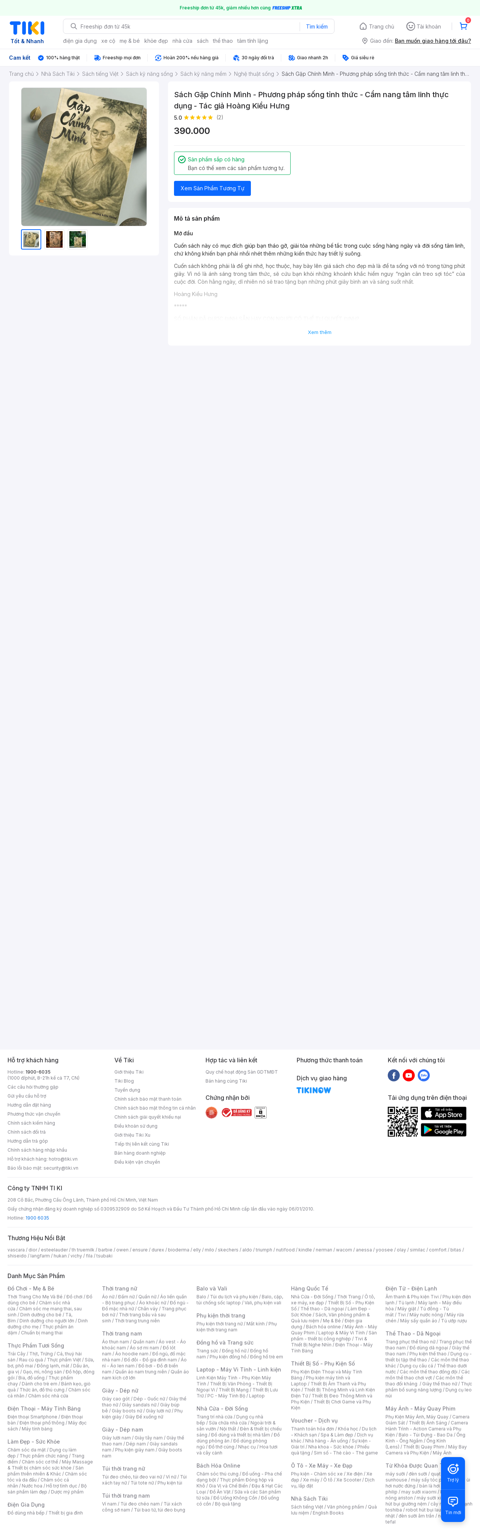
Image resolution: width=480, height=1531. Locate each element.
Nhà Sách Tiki (309, 1498)
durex (158, 1250)
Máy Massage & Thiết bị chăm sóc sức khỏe (50, 1465)
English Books (328, 1513)
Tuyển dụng (127, 1090)
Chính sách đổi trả (27, 1132)
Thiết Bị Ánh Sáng (428, 1423)
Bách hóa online (323, 1326)
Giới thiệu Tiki (129, 1072)
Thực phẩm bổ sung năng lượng (429, 1387)
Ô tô (328, 1480)
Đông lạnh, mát (53, 1366)
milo (209, 1250)
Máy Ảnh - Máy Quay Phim (420, 1408)
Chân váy (148, 1308)
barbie (105, 1250)
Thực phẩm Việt (64, 1360)
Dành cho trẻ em (39, 1384)
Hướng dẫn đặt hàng (29, 1105)
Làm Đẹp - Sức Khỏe (34, 1441)
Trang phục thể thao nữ (410, 1342)
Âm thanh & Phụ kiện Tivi (412, 1296)
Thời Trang (349, 1296)
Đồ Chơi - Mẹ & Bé (31, 1288)
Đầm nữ (126, 1296)
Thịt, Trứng (41, 1354)
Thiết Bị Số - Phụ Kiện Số (323, 1363)
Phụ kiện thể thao (428, 1354)
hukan (60, 1256)
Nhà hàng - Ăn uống (326, 1441)
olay (401, 1250)
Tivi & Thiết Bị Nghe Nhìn (329, 1342)
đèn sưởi (418, 1474)
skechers (228, 1250)
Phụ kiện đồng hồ (228, 1357)
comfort (438, 1250)
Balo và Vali (211, 1288)
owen (122, 1250)
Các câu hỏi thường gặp (33, 1087)
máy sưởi (395, 1474)
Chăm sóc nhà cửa (48, 1396)
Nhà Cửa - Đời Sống (222, 1408)
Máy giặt (407, 1308)
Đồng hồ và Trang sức (225, 1342)
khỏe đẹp (156, 41)
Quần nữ (147, 1296)
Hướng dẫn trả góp (28, 1141)
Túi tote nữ (142, 1483)
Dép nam (136, 1444)
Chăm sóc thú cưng (217, 1474)
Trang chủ (381, 26)
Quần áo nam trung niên (141, 1372)
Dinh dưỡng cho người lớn (47, 1320)
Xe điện (354, 1474)
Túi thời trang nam (126, 1495)
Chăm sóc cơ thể (40, 1462)
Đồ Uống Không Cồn (235, 1498)
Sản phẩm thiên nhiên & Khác (46, 1471)
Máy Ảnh (442, 1453)
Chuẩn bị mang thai (42, 1332)
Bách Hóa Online (218, 1465)
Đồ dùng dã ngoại (429, 1348)
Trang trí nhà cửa (214, 1417)
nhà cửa (182, 41)
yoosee (384, 1250)
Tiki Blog (124, 1081)
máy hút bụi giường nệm (425, 1501)
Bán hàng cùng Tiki (226, 1081)
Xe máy (311, 1480)
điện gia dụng (80, 41)
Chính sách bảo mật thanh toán (148, 1099)
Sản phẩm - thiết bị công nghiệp (334, 1336)
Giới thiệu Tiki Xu (132, 1135)
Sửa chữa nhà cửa (228, 1423)
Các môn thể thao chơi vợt (428, 1375)
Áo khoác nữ (152, 1302)
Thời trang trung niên (137, 1320)
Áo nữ (108, 1296)
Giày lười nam (116, 1438)
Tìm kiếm (317, 26)
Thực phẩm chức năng (44, 1456)
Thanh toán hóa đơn (312, 1429)
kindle (305, 1250)
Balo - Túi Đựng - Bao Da (426, 1435)
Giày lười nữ (158, 1411)
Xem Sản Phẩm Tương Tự (212, 188)
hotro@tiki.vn (63, 1159)
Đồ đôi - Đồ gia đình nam (150, 1360)
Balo (201, 1296)
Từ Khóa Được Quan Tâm (418, 1465)
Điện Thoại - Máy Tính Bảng (44, 1408)
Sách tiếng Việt (307, 1507)
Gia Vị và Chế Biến (228, 1486)
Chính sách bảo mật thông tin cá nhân (155, 1108)
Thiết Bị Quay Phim (423, 1447)
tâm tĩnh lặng (252, 41)
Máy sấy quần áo (418, 1320)
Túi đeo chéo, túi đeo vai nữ (132, 1477)
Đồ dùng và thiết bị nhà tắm (240, 1435)
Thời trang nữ (119, 1288)
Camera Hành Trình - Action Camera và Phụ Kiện (427, 1429)
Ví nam (109, 1504)
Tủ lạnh (406, 1302)
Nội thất (228, 1429)
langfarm (40, 1256)
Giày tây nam (149, 1438)
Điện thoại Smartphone (32, 1417)
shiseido (17, 1256)
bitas (455, 1250)
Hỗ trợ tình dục (61, 1486)
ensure (140, 1250)
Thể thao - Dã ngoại (322, 1308)
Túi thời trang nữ (123, 1468)
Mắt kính (255, 1323)
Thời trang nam (122, 1333)
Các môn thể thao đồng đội (429, 1372)
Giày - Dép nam (122, 1429)
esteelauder (54, 1250)
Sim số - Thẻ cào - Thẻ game (346, 1453)
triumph (264, 1250)
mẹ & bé (130, 41)
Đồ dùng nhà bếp (26, 1513)
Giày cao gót (116, 1399)
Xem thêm (320, 332)
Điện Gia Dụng (26, 1504)
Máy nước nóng (426, 1314)
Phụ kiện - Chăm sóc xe (317, 1474)
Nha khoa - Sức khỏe (331, 1447)
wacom (344, 1250)
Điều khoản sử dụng (136, 1126)
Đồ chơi (74, 1296)
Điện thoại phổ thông (42, 1423)
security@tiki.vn (61, 1168)
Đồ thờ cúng (221, 1447)
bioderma (178, 1250)
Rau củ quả (31, 1360)
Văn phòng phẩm (345, 1507)
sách (202, 41)
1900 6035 (37, 1218)
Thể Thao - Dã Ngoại (413, 1333)
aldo (247, 1250)
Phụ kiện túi (170, 1483)
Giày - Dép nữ (120, 1390)
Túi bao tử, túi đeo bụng (159, 1510)
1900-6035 (38, 1072)
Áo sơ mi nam (144, 1348)
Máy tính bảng (37, 1429)
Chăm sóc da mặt (27, 1450)
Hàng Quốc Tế (309, 1288)
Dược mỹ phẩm (67, 1492)
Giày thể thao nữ (439, 1384)
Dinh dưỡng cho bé (41, 1314)
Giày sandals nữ (139, 1405)
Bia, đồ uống (31, 1378)
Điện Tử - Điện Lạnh (411, 1288)
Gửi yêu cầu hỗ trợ (27, 1096)
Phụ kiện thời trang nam (236, 1326)
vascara (16, 1250)
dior (32, 1250)
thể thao (223, 41)
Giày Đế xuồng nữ (144, 1417)
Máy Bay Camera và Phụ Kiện (426, 1450)
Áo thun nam (115, 1342)
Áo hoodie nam (131, 1354)
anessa (364, 1250)
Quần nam (144, 1342)
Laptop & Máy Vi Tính (341, 1332)
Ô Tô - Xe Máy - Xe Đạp (321, 1465)
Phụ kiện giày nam (134, 1450)
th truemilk (83, 1250)
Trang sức (207, 1351)
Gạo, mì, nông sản (42, 1372)
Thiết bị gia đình (65, 1513)
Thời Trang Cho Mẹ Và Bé (35, 1296)
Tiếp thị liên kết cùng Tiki (141, 1144)
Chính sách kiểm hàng (31, 1123)
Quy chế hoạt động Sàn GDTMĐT (242, 1072)
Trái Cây (17, 1354)
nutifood (285, 1250)
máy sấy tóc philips (432, 1480)
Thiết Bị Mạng (234, 1390)
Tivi (402, 1314)
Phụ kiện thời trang (220, 1315)
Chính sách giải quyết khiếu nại (147, 1117)
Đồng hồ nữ (234, 1351)
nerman (324, 1250)
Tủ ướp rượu (454, 1320)
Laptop (257, 1396)
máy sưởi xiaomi (434, 1498)
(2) (220, 117)
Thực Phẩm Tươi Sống (36, 1345)
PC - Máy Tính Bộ (226, 1396)
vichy (76, 1256)
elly (197, 1250)
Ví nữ (171, 1477)
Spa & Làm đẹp (337, 1435)
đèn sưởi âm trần (416, 1516)
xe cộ (108, 41)
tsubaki (104, 1256)
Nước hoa (32, 1486)
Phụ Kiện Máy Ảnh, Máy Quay (417, 1417)
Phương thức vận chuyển (34, 1114)
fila (89, 1256)
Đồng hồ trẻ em (266, 1357)
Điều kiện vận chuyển (137, 1162)
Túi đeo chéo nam (140, 1504)
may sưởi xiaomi (418, 1492)
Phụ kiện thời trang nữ (219, 1323)
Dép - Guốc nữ (149, 1399)
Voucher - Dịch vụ (314, 1420)
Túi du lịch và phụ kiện (234, 1296)
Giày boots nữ (127, 1411)
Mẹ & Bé (332, 1320)
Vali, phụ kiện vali (262, 1302)
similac (417, 1250)
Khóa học (348, 1429)
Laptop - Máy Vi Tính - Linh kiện (238, 1369)
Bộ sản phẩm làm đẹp (47, 1489)
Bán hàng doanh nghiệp (140, 1153)
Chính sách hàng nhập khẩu (37, 1150)
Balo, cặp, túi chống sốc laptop (239, 1299)
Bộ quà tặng (228, 1504)
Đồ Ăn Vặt (220, 1492)
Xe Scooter (348, 1480)
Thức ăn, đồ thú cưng (42, 1390)
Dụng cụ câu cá (416, 1366)
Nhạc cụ (247, 1447)
